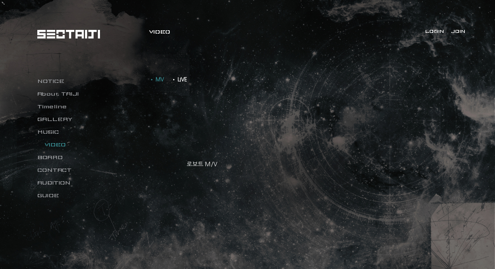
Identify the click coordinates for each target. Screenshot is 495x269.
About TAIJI (58, 94)
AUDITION (54, 183)
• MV (156, 79)
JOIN (458, 31)
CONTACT (54, 170)
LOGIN (434, 31)
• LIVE (179, 79)
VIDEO (55, 145)
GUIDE (48, 195)
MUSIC (48, 132)
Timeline (52, 106)
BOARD (50, 157)
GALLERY (54, 119)
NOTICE (50, 81)
